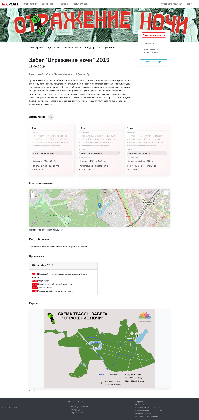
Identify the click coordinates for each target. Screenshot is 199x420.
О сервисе (139, 401)
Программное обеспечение (146, 416)
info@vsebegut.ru (150, 49)
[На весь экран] (166, 192)
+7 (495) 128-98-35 (78, 406)
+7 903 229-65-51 (151, 52)
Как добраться (92, 47)
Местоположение (72, 47)
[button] (49, 4)
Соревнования (29, 4)
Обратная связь (82, 4)
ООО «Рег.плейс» (75, 401)
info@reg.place (76, 409)
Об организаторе (153, 61)
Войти (190, 4)
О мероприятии (36, 47)
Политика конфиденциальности (148, 410)
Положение (148, 42)
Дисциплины (54, 47)
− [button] (33, 196)
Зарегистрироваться (171, 4)
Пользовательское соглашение (148, 407)
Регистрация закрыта (154, 35)
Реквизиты (139, 404)
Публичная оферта (143, 413)
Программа (109, 47)
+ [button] (33, 192)
